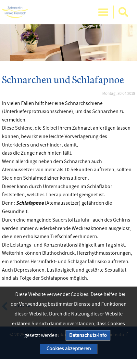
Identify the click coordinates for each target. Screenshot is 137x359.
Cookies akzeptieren (68, 348)
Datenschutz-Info (88, 335)
